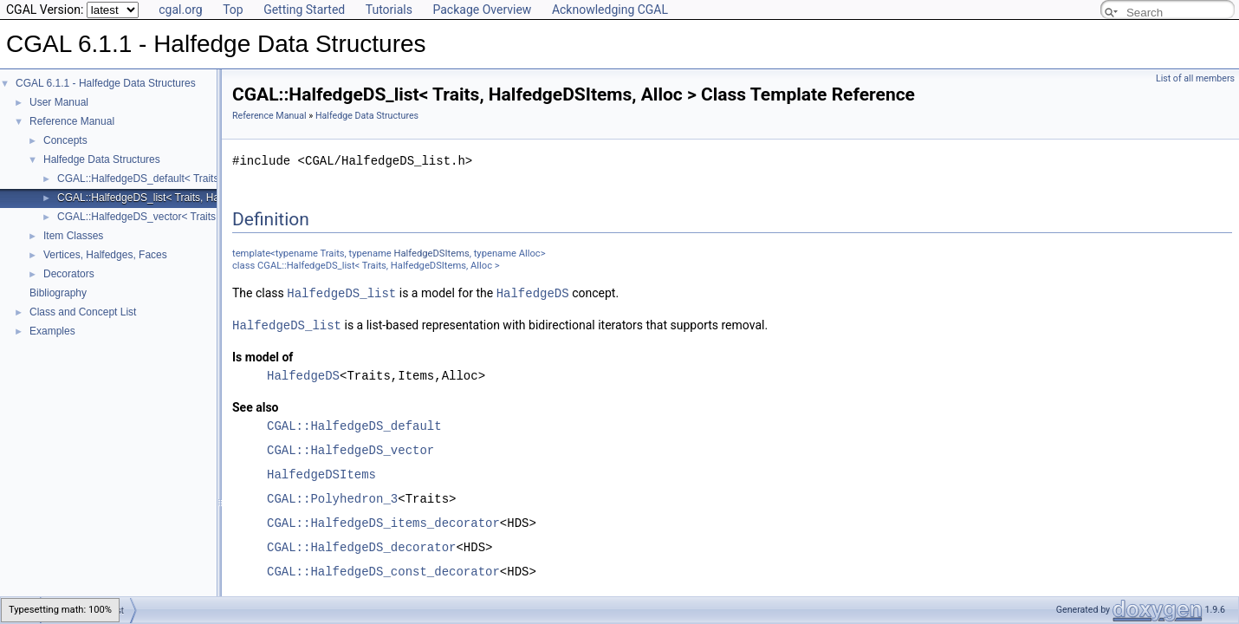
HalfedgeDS (532, 292)
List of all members (1195, 78)
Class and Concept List (82, 312)
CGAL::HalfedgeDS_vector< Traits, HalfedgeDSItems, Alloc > (198, 217)
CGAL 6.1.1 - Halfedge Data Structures (106, 83)
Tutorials (389, 9)
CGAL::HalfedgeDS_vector (350, 448)
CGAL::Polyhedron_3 (332, 497)
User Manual (58, 102)
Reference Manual (71, 121)
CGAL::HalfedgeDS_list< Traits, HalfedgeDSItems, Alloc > (190, 198)
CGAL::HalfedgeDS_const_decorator (383, 570)
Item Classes (73, 236)
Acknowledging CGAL (610, 9)
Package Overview (481, 9)
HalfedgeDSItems (432, 253)
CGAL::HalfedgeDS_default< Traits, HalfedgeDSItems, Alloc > (200, 178)
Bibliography (58, 293)
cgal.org (180, 9)
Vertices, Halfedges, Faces (105, 255)
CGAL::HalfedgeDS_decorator (361, 545)
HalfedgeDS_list (341, 292)
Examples (52, 331)
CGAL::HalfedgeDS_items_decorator (383, 521)
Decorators (68, 274)
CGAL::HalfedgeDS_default (354, 424)
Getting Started (304, 9)
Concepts (65, 140)
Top (233, 9)
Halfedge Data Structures (101, 159)
